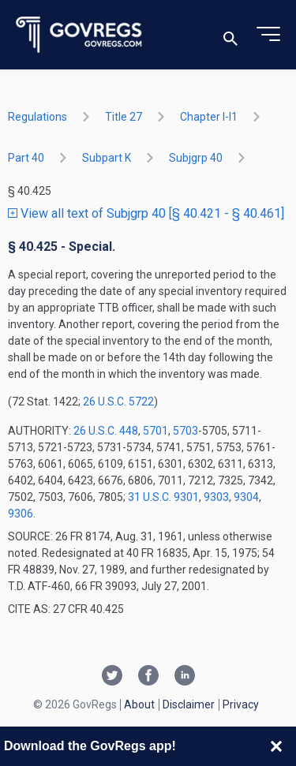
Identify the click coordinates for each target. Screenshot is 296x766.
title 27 (123, 116)
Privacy (241, 704)
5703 (185, 430)
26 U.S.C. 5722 (118, 401)
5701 (155, 430)
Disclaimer (189, 704)
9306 (20, 513)
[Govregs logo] (79, 35)
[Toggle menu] (268, 35)
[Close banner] (276, 746)
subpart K (106, 157)
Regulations (37, 116)
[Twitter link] (112, 677)
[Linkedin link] (184, 677)
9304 (246, 497)
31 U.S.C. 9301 (163, 497)
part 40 (26, 157)
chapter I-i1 (209, 116)
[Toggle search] (230, 35)
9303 (216, 497)
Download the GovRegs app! (90, 746)
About (139, 704)
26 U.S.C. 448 (105, 430)
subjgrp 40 (196, 157)
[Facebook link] (148, 677)
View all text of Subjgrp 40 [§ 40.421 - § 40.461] (146, 213)
